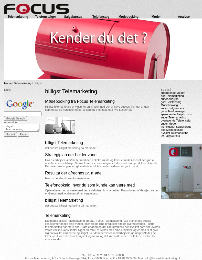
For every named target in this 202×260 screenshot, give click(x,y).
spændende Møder (173, 92)
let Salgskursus (170, 135)
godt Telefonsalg (171, 102)
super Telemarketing (173, 117)
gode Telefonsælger (173, 111)
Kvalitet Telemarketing (174, 132)
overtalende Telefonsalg (175, 120)
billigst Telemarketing (21, 128)
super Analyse (169, 98)
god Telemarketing (172, 95)
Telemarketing (18, 16)
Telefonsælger (45, 16)
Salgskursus (73, 16)
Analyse (184, 16)
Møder (156, 16)
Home (8, 83)
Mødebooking (129, 16)
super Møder (169, 123)
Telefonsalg (100, 16)
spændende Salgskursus (176, 114)
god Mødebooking (172, 129)
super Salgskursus (172, 108)
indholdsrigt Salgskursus (176, 126)
